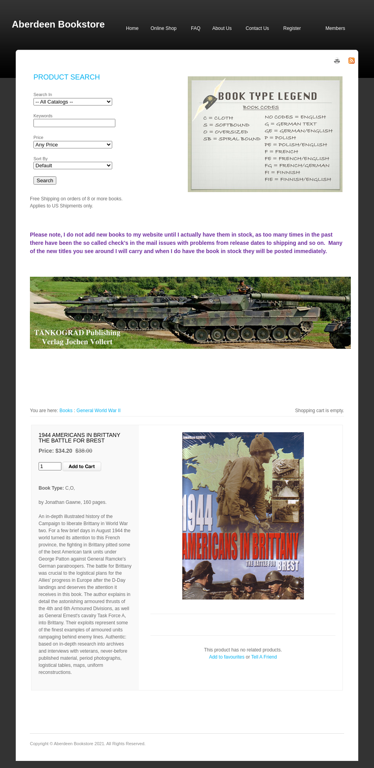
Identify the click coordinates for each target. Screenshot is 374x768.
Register (292, 28)
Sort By (40, 158)
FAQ (195, 28)
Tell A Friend (264, 657)
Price (38, 137)
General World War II (98, 410)
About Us (221, 28)
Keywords (42, 115)
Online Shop (163, 28)
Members (335, 28)
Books (65, 410)
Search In (42, 94)
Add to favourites (226, 657)
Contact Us (257, 28)
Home (132, 28)
